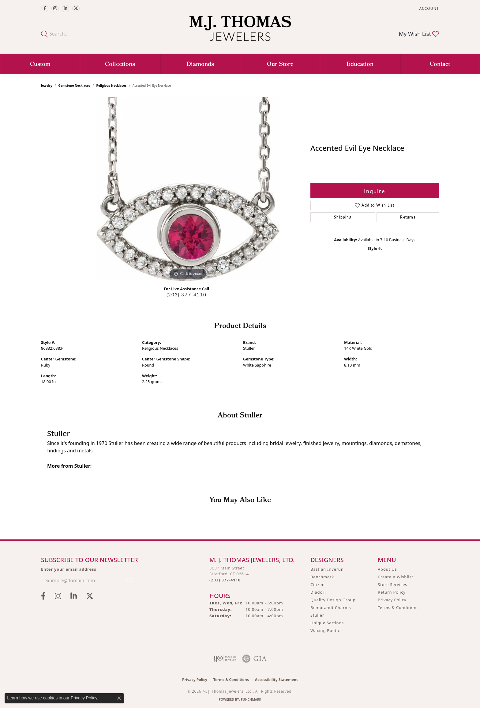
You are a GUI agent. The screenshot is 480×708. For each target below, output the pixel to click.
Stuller (249, 348)
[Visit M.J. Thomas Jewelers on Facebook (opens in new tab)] (44, 8)
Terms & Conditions (398, 607)
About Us (387, 569)
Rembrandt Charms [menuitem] (330, 607)
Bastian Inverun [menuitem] (327, 569)
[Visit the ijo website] (224, 658)
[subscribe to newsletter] (130, 580)
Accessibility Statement (276, 679)
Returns (407, 217)
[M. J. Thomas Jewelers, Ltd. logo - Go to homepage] (240, 31)
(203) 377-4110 (186, 294)
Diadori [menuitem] (318, 592)
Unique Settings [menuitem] (327, 623)
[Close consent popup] (119, 698)
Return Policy (392, 592)
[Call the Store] (225, 580)
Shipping (342, 217)
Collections (120, 65)
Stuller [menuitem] (317, 615)
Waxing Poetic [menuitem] (325, 630)
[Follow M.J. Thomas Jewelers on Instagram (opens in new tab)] (55, 8)
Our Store (280, 65)
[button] (428, 8)
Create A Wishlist (395, 577)
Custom (40, 65)
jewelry (46, 85)
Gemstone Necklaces (74, 85)
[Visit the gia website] (254, 658)
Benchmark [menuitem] (322, 577)
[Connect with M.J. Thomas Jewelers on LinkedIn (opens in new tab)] (65, 8)
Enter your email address (68, 569)
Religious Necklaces (111, 85)
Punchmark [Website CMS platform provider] (251, 699)
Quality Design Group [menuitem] (332, 600)
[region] (188, 189)
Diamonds (200, 65)
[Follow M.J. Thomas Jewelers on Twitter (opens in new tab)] (76, 8)
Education (360, 65)
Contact (440, 65)
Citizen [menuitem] (317, 584)
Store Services (392, 584)
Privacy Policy (392, 600)
